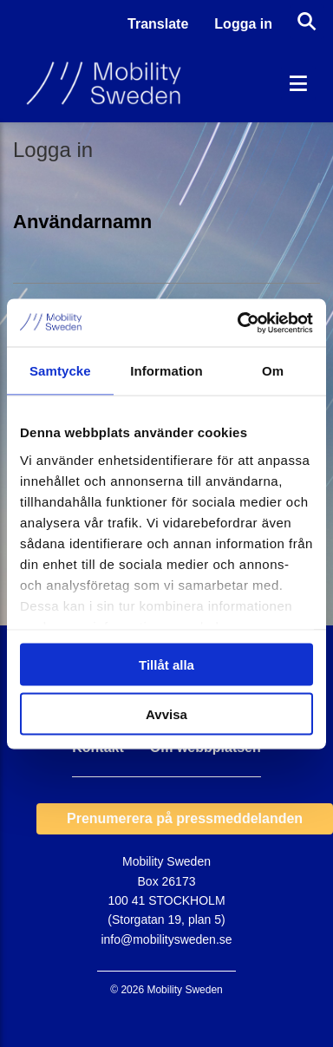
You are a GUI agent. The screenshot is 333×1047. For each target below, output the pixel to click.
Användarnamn (82, 221)
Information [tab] (166, 370)
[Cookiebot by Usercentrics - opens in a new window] (238, 322)
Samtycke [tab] (60, 370)
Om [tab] (273, 370)
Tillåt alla (166, 665)
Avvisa (166, 713)
